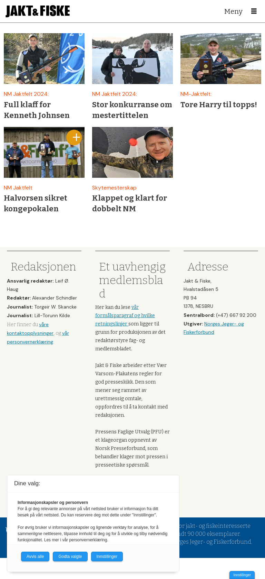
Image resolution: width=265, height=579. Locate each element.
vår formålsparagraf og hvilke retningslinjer (125, 315)
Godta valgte (70, 556)
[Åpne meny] (254, 11)
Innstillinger (242, 575)
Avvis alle (35, 556)
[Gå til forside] (38, 11)
